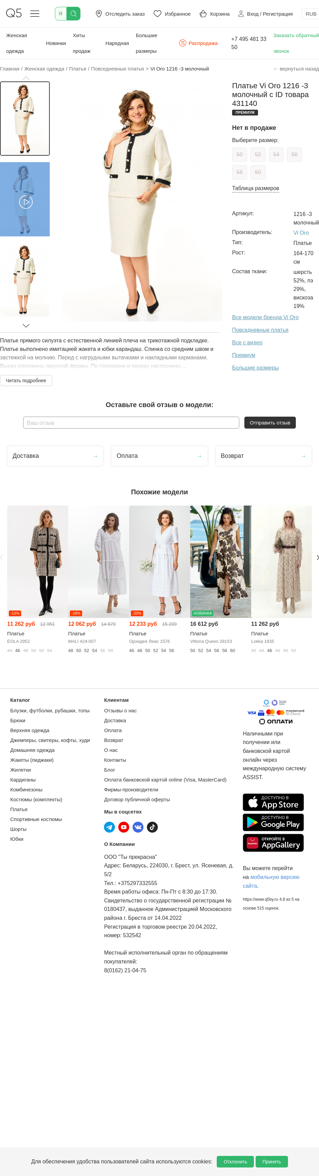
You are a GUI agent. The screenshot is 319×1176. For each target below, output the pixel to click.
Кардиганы (23, 780)
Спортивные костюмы (36, 819)
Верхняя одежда (29, 730)
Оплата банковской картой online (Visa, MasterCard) (165, 780)
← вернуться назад (296, 69)
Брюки (17, 720)
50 (240, 154)
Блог (109, 770)
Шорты (18, 829)
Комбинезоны (26, 789)
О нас (111, 750)
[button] (26, 78)
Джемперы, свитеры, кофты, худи (50, 740)
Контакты (115, 760)
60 (258, 172)
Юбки (17, 839)
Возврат (113, 740)
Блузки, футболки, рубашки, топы (50, 710)
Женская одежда (16, 43)
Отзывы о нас (120, 710)
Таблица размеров (255, 188)
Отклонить (235, 1161)
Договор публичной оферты (137, 799)
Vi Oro (301, 233)
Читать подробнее (26, 380)
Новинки (56, 43)
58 (240, 172)
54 (276, 154)
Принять (271, 1161)
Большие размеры (146, 43)
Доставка (115, 720)
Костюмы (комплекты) (36, 799)
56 (294, 154)
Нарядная (117, 43)
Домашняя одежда (32, 750)
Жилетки (20, 770)
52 (258, 154)
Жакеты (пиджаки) (32, 760)
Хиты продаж (82, 43)
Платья (18, 809)
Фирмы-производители (131, 789)
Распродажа (198, 43)
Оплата (113, 730)
